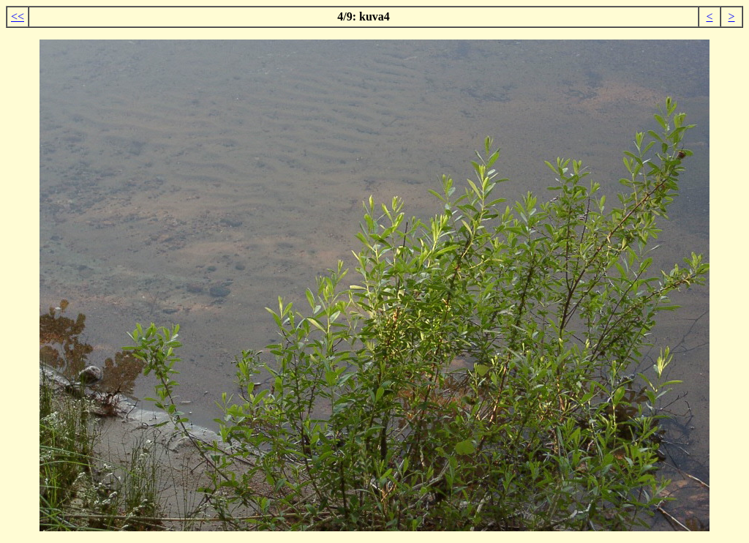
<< (17, 16)
